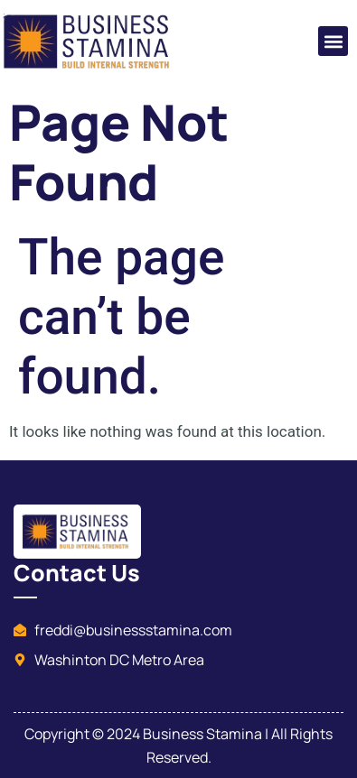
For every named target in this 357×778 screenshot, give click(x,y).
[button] (333, 41)
